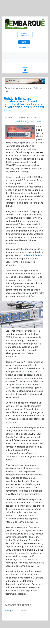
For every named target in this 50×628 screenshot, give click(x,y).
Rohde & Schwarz (35, 255)
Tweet (24, 610)
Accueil (8, 88)
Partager (9, 610)
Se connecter (24, 47)
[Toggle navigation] (9, 56)
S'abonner (24, 42)
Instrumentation (23, 88)
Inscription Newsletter (25, 34)
